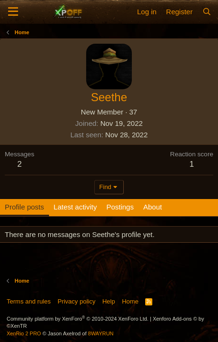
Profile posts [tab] (24, 207)
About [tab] (152, 207)
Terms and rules (28, 301)
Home (130, 301)
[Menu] (13, 12)
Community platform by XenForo (78, 319)
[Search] (207, 11)
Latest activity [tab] (75, 207)
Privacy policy (76, 301)
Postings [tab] (120, 207)
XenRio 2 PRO (24, 333)
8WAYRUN (101, 333)
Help (108, 301)
